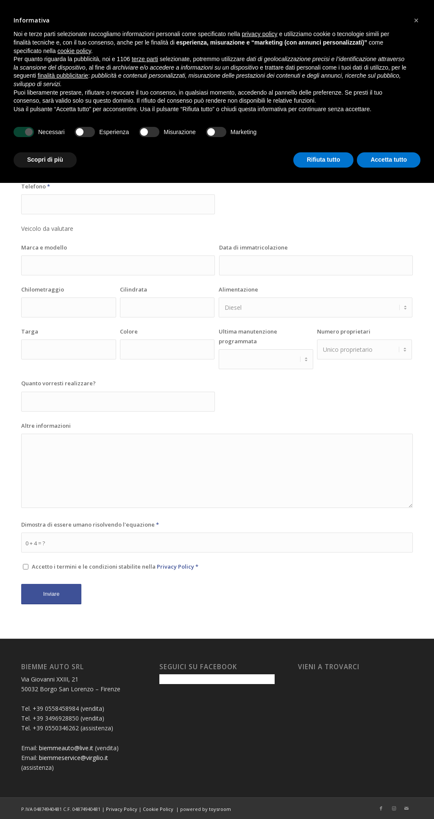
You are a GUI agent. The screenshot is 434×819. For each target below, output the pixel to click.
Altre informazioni (46, 425)
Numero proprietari (343, 331)
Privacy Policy (175, 566)
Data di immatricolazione (253, 247)
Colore (129, 331)
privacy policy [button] (260, 34)
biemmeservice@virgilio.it (73, 758)
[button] (416, 20)
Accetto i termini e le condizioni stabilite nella (115, 566)
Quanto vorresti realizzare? (58, 383)
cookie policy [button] (74, 51)
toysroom (220, 809)
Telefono (35, 186)
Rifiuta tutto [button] (323, 159)
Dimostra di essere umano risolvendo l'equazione (90, 524)
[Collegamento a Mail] (406, 808)
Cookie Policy (158, 809)
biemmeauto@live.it (66, 748)
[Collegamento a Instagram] (393, 808)
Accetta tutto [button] (388, 159)
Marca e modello (44, 247)
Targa (29, 331)
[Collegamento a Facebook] (381, 808)
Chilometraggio (42, 289)
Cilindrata (133, 289)
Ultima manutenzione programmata (248, 336)
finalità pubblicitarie (63, 75)
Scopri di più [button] (45, 159)
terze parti (145, 59)
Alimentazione (238, 289)
